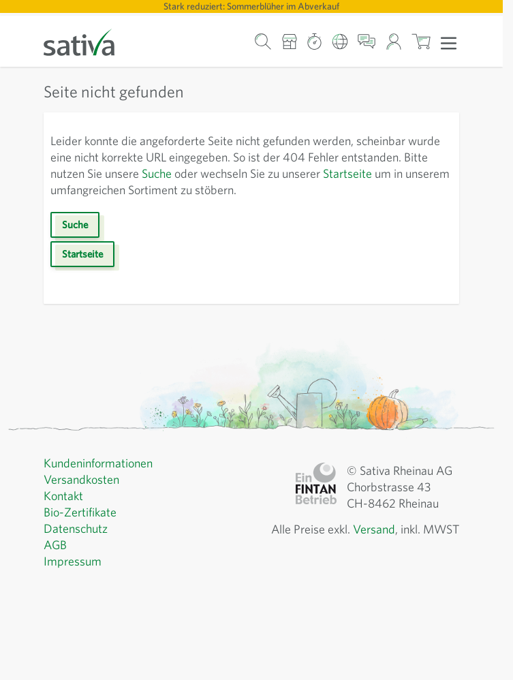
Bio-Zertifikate (80, 512)
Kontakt (63, 496)
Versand (374, 529)
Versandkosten (81, 479)
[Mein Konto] (393, 41)
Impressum (73, 561)
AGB (55, 545)
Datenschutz (76, 528)
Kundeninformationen (98, 463)
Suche (157, 173)
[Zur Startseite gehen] (88, 41)
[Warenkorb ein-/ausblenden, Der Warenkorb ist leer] (421, 41)
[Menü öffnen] (448, 42)
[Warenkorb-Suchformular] (263, 41)
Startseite (347, 173)
